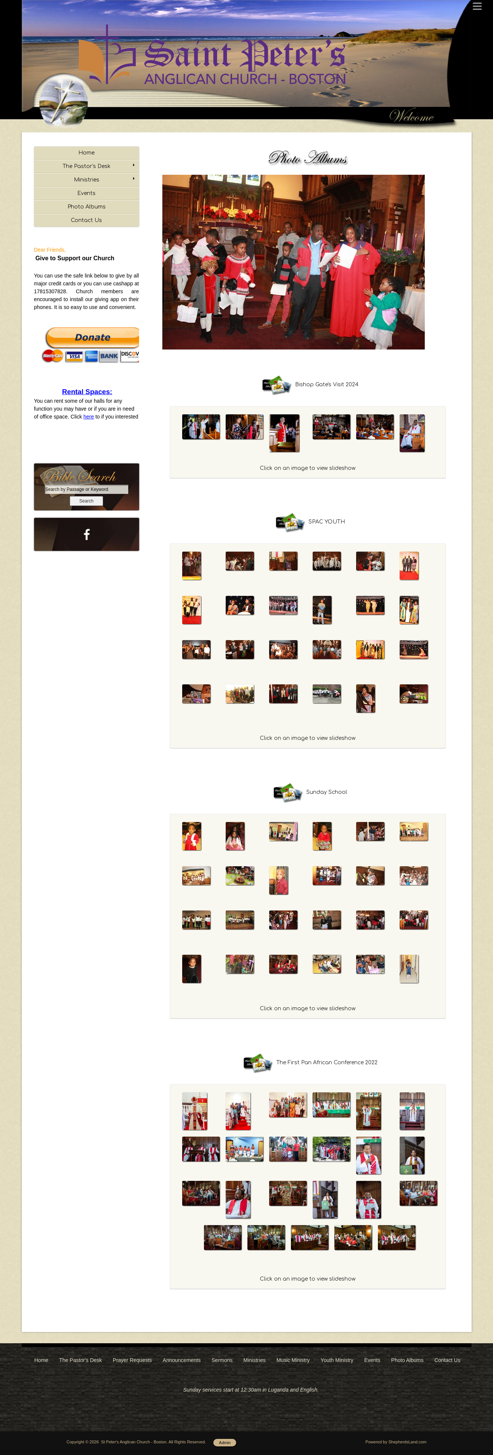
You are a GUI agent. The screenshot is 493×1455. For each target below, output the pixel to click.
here (89, 417)
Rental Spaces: (87, 392)
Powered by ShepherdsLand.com (396, 1442)
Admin (225, 1442)
